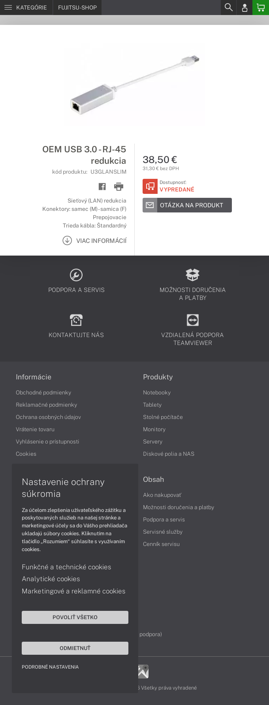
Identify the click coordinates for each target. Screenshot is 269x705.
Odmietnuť (75, 648)
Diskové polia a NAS (168, 454)
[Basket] (260, 7)
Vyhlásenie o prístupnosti (47, 441)
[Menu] (26, 7)
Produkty (158, 377)
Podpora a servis (164, 519)
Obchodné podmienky (43, 392)
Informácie (33, 377)
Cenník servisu (161, 544)
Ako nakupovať (162, 495)
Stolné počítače (163, 417)
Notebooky (157, 392)
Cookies (26, 454)
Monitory (154, 429)
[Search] (228, 7)
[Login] (244, 7)
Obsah (153, 479)
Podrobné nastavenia (50, 667)
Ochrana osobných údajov (48, 417)
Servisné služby (162, 532)
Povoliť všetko (75, 617)
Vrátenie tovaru (35, 429)
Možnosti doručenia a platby (178, 507)
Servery (152, 441)
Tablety (152, 405)
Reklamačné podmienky (46, 405)
